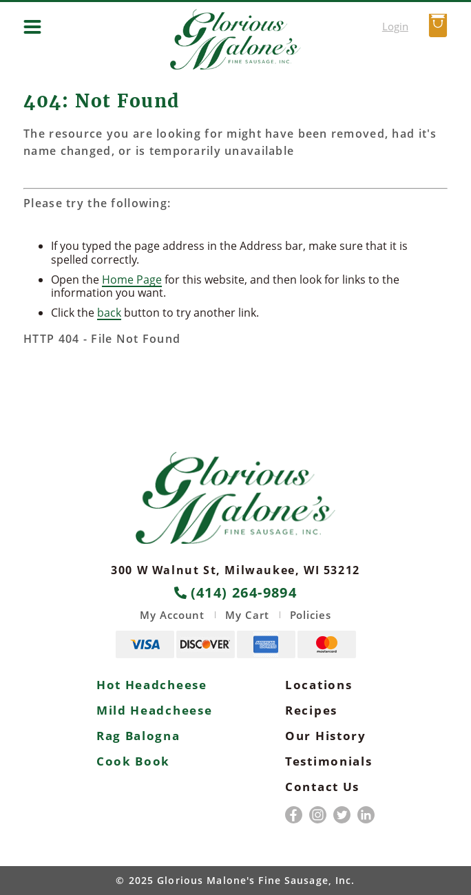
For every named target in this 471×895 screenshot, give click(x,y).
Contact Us (322, 786)
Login (395, 26)
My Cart (247, 615)
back (109, 312)
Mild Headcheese (154, 710)
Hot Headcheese (151, 685)
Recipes (311, 710)
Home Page (132, 279)
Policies (310, 615)
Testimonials (328, 761)
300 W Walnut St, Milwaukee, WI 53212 (235, 570)
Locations (318, 685)
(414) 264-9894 (235, 593)
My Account (172, 615)
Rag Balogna (138, 736)
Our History (325, 736)
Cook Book (133, 761)
